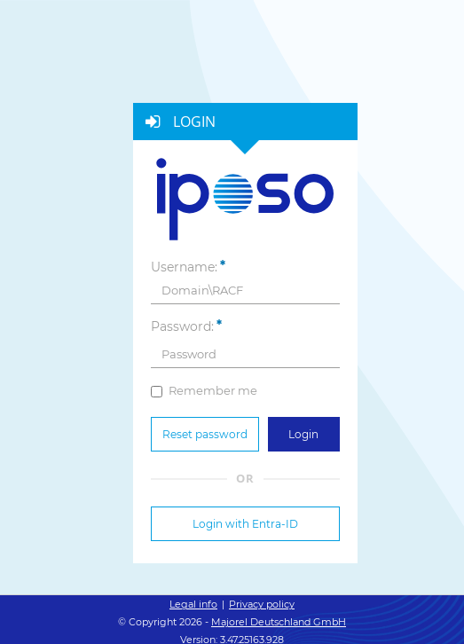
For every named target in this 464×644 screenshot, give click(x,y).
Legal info (193, 604)
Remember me (204, 390)
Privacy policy (262, 604)
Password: (182, 326)
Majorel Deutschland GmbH (278, 622)
